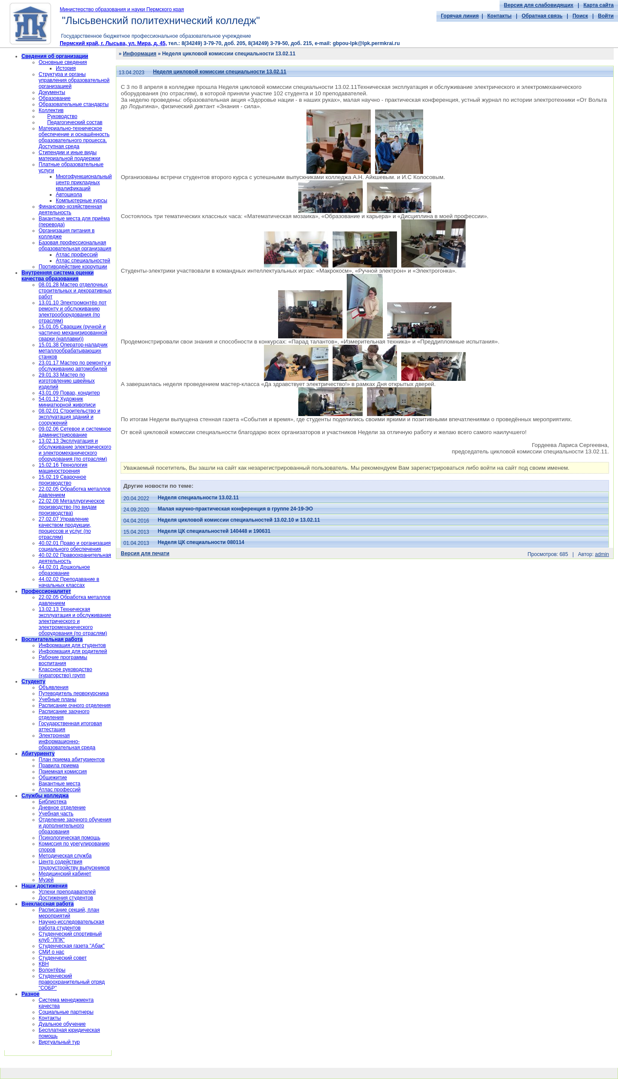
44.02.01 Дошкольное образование (64, 570)
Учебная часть (56, 814)
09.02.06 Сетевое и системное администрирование (75, 432)
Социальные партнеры (66, 1012)
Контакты (500, 16)
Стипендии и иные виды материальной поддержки (69, 155)
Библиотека (53, 802)
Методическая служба (65, 856)
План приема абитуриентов (72, 760)
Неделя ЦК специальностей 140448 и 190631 (214, 531)
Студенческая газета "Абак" (72, 946)
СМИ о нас (51, 952)
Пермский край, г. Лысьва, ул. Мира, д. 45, (113, 43)
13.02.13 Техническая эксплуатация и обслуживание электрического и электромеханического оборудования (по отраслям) (75, 621)
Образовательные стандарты (74, 104)
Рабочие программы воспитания (63, 660)
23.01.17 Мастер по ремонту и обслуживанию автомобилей (75, 366)
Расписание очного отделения (75, 705)
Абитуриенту (38, 754)
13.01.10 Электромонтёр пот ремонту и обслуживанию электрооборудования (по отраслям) (72, 312)
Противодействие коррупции (73, 267)
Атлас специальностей (83, 261)
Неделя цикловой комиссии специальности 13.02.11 (220, 72)
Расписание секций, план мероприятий (69, 913)
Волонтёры (52, 970)
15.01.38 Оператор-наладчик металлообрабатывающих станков (73, 351)
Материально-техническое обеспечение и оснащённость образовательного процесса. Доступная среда (74, 137)
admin (602, 554)
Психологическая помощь (69, 838)
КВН (44, 964)
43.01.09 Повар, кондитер (69, 393)
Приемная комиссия (63, 772)
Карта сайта (598, 5)
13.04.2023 (131, 73)
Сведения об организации (54, 56)
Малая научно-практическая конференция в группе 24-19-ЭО (235, 509)
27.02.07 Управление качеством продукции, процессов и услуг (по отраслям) (65, 528)
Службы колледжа (45, 796)
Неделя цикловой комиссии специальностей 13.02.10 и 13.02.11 (239, 520)
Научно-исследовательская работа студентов (71, 925)
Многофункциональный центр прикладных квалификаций (84, 182)
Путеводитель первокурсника (74, 693)
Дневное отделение (62, 808)
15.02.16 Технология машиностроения (63, 468)
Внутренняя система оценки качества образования (57, 276)
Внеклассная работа (47, 904)
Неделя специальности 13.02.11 (198, 498)
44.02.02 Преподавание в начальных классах (69, 582)
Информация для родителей (73, 651)
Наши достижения (44, 886)
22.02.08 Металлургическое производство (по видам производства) (72, 507)
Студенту (33, 681)
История (66, 68)
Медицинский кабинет (65, 874)
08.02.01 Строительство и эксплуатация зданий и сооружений (69, 417)
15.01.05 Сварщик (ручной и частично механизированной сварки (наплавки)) (73, 333)
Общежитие (53, 778)
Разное (30, 994)
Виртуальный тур (59, 1042)
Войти (606, 16)
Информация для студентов (72, 645)
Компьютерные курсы (81, 201)
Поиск (580, 16)
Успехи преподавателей (67, 892)
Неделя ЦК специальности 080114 (201, 542)
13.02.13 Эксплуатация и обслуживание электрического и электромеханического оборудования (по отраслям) (75, 450)
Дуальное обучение (62, 1024)
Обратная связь (541, 16)
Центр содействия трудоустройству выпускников (74, 865)
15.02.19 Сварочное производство (62, 480)
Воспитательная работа (52, 639)
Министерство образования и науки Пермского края (122, 9)
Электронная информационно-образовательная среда (67, 742)
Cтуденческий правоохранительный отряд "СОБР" (72, 982)
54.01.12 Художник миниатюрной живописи (67, 402)
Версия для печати (145, 553)
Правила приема (59, 766)
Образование (54, 98)
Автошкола (69, 194)
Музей (46, 880)
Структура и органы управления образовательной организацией (74, 80)
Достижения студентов (66, 898)
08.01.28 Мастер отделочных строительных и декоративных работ (75, 291)
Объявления (53, 687)
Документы (52, 92)
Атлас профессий (77, 255)
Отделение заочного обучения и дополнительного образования (75, 826)
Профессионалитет (46, 591)
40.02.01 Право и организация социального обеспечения (75, 546)
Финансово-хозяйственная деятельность (70, 210)
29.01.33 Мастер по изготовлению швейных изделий (67, 381)
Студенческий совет (63, 958)
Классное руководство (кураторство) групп (65, 672)
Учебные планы (57, 699)
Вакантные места (59, 784)
